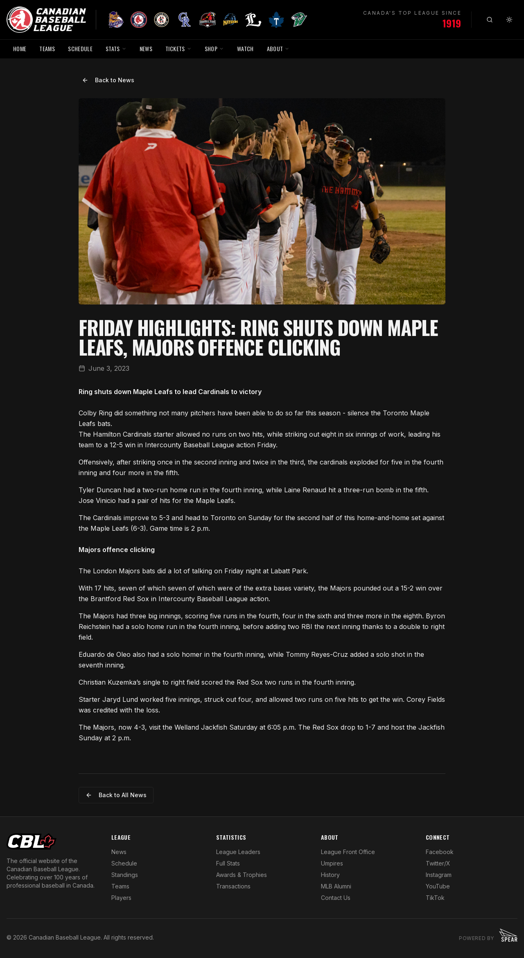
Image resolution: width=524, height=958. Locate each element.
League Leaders (238, 851)
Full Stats (228, 863)
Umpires (332, 863)
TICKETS (178, 48)
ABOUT (278, 48)
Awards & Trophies (241, 874)
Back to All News (116, 794)
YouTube (438, 886)
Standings (124, 874)
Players (121, 897)
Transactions (233, 886)
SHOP (214, 48)
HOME (19, 48)
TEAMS (47, 48)
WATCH (245, 48)
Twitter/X (438, 863)
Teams (120, 886)
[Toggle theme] (509, 19)
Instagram (439, 874)
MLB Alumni (336, 886)
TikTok (435, 897)
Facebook (440, 851)
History (330, 874)
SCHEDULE (80, 48)
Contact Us (335, 897)
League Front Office (348, 851)
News (118, 851)
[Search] (489, 19)
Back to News (108, 80)
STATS (116, 48)
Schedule (124, 863)
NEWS (146, 48)
